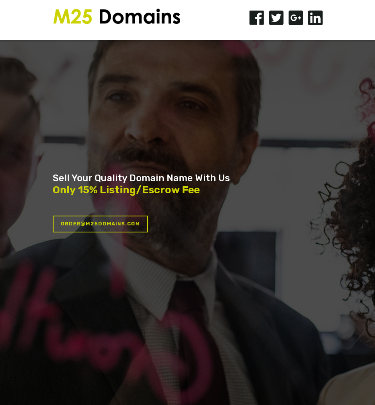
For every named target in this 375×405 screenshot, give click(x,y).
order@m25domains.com (100, 224)
